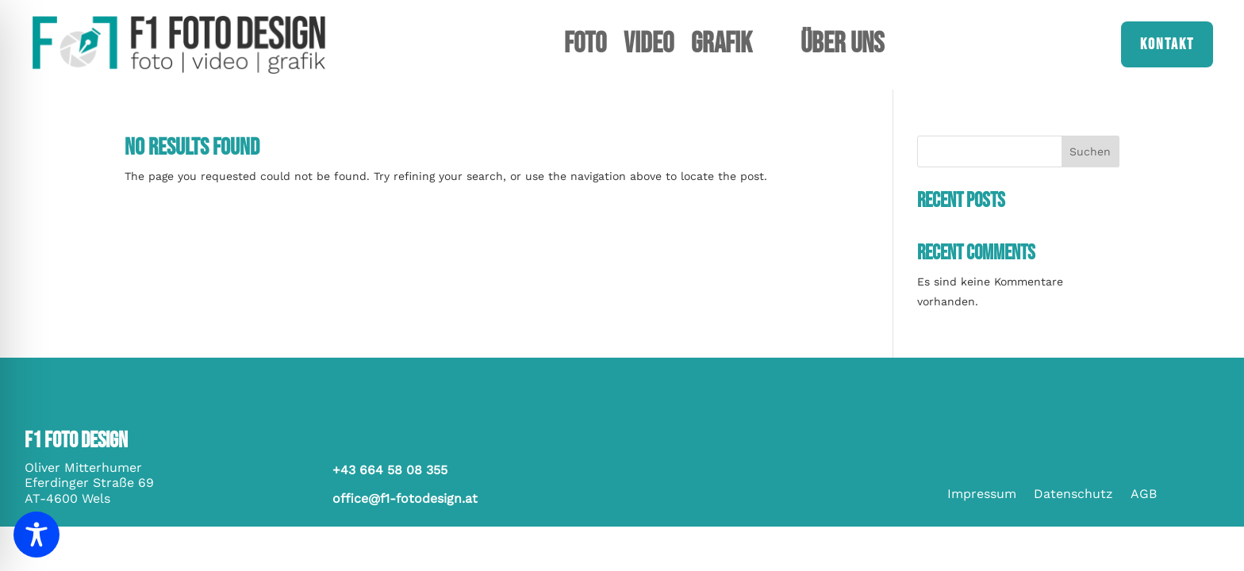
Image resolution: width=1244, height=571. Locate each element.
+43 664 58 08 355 (389, 469)
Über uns (842, 47)
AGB (1144, 495)
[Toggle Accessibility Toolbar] (36, 534)
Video (649, 47)
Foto (585, 47)
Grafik (721, 47)
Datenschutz (1073, 495)
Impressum (981, 495)
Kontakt (1167, 44)
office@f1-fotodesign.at (405, 498)
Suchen (1090, 151)
